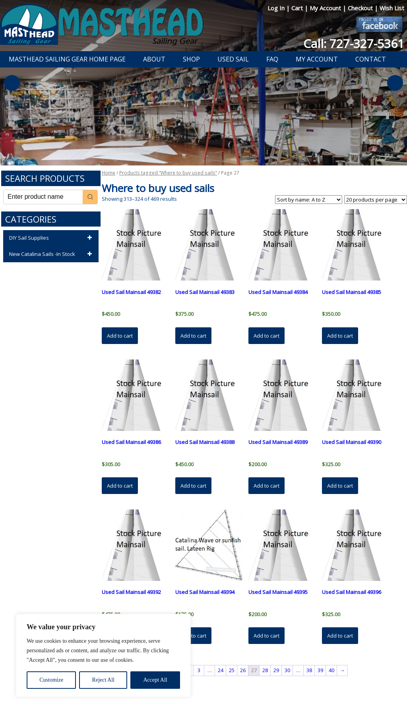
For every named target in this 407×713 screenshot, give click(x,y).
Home (108, 172)
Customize (51, 680)
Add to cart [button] (120, 335)
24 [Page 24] (220, 670)
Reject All (103, 680)
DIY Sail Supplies (52, 238)
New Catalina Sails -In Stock (52, 254)
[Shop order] (308, 199)
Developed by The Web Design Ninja (208, 695)
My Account (326, 8)
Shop (191, 59)
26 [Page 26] (243, 670)
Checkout (361, 8)
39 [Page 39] (320, 670)
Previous (12, 83)
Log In (276, 8)
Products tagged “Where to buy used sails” (168, 172)
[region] (103, 655)
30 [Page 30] (287, 670)
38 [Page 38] (309, 670)
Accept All (155, 680)
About (154, 59)
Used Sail (233, 59)
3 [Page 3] (199, 670)
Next (395, 83)
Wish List (392, 8)
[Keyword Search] (43, 197)
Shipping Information (244, 686)
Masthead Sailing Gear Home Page (67, 59)
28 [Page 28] (265, 670)
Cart (297, 8)
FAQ (272, 59)
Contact (370, 59)
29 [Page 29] (276, 670)
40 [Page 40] (331, 670)
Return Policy (198, 686)
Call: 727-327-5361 (353, 43)
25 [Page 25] (232, 670)
